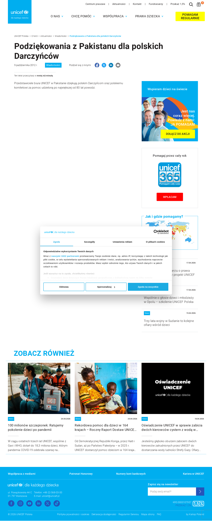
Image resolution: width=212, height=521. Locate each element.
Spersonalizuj (106, 287)
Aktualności (119, 4)
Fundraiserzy (156, 4)
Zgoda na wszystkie (148, 287)
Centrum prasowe (96, 4)
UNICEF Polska (21, 36)
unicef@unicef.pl (51, 496)
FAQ (159, 514)
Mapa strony (148, 514)
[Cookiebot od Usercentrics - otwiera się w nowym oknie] (156, 232)
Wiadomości (61, 36)
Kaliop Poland (196, 514)
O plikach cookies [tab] (155, 241)
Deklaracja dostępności (104, 514)
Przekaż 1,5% (178, 4)
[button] (56, 16)
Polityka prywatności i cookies (73, 514)
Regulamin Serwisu (129, 514)
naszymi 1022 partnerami (65, 256)
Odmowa (63, 287)
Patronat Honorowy (81, 474)
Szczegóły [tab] (89, 241)
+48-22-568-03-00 (52, 492)
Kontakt (137, 4)
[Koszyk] (198, 4)
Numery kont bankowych (131, 474)
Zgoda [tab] (56, 241)
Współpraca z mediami (21, 474)
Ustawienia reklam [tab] (122, 241)
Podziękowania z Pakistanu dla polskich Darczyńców (95, 36)
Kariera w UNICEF (193, 474)
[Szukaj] (191, 4)
